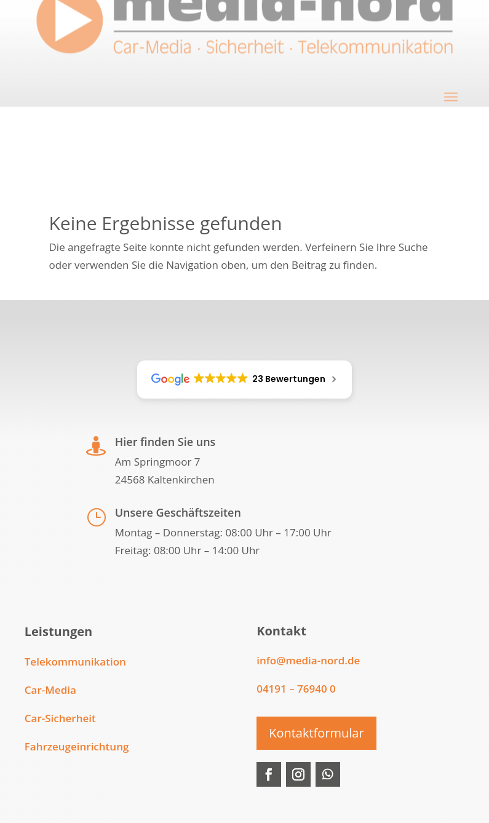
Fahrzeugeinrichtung (77, 746)
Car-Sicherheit (60, 718)
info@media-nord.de (308, 660)
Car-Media (50, 690)
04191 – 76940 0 (296, 689)
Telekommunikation (75, 661)
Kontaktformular (316, 733)
